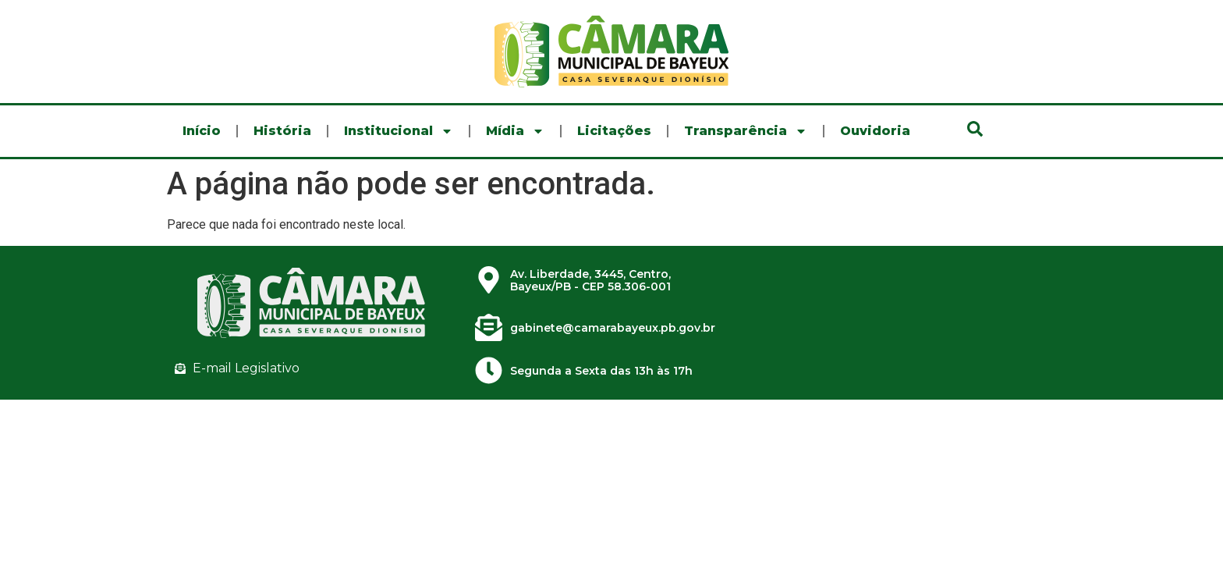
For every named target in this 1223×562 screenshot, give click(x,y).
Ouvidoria (875, 130)
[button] (975, 129)
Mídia (515, 131)
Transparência (745, 131)
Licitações (614, 130)
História (282, 130)
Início (202, 130)
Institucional (398, 131)
